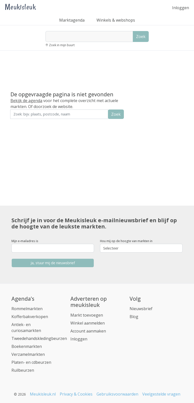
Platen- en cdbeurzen (31, 362)
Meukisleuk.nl (43, 394)
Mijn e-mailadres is (24, 241)
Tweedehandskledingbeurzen (39, 338)
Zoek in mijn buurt (62, 45)
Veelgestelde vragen (161, 394)
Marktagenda (72, 20)
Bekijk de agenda (26, 100)
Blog (134, 316)
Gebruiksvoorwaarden (117, 394)
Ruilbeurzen (22, 370)
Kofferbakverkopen (29, 316)
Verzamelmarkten (28, 354)
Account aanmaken (88, 331)
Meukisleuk (20, 7)
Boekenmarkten (26, 346)
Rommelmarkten (27, 308)
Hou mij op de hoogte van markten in (126, 241)
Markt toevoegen (86, 315)
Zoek (141, 36)
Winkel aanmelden (87, 323)
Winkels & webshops (116, 20)
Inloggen (180, 7)
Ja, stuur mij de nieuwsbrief (53, 262)
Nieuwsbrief (141, 308)
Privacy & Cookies (76, 394)
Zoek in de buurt (24, 122)
